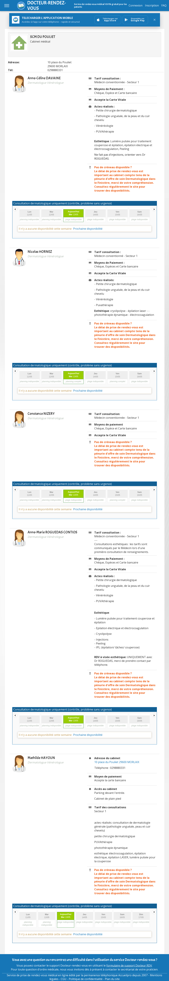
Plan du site (112, 979)
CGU (63, 979)
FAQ (163, 5)
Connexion (135, 5)
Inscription (152, 5)
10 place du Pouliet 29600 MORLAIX (116, 762)
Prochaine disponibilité (87, 229)
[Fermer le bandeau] (154, 19)
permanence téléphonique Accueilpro (108, 975)
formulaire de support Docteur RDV (129, 965)
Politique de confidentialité (85, 979)
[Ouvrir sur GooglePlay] (135, 19)
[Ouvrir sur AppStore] (107, 19)
